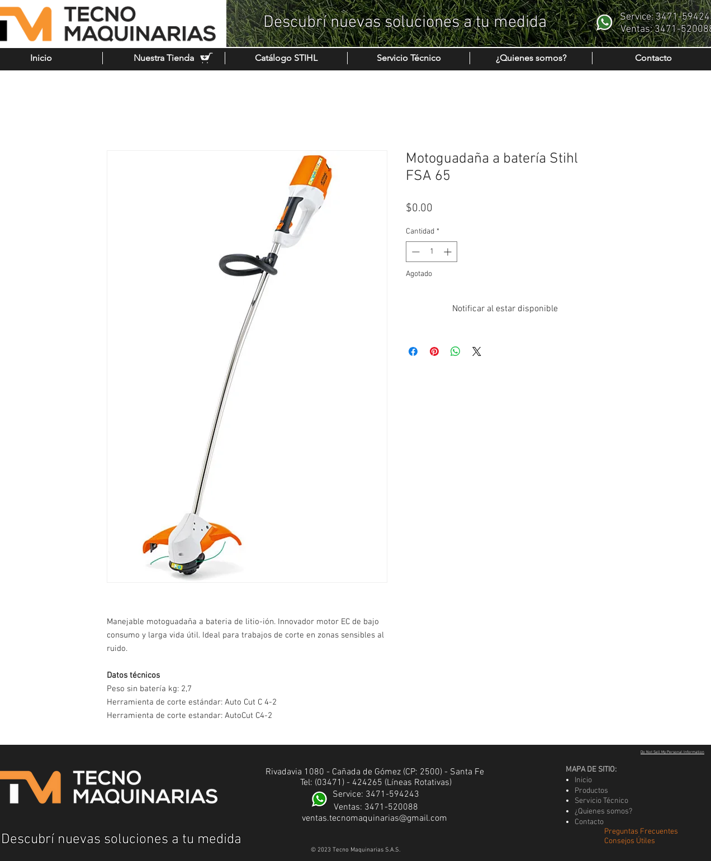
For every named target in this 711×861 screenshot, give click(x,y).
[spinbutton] (431, 251)
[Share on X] (477, 351)
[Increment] (449, 251)
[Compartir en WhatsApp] (455, 351)
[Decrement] (414, 251)
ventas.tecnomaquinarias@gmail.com (374, 818)
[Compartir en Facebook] (413, 351)
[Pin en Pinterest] (434, 351)
